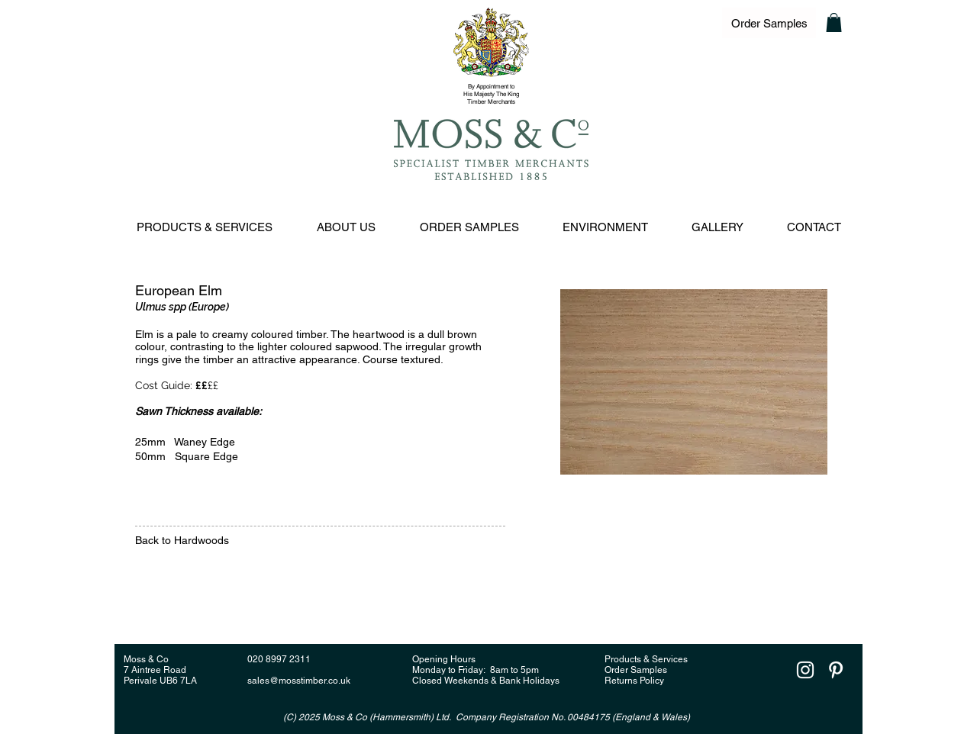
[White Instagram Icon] (805, 669)
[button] (834, 22)
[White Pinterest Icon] (835, 669)
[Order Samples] (769, 23)
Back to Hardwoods (183, 540)
